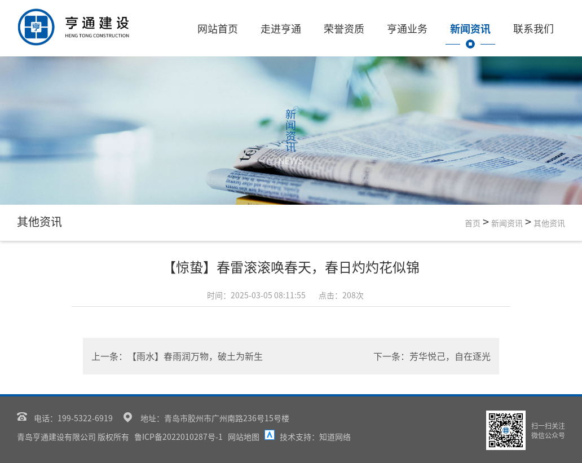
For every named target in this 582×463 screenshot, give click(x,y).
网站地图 (243, 436)
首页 (472, 222)
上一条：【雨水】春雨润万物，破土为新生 (177, 356)
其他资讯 (549, 222)
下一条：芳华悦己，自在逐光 (432, 356)
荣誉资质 (348, 28)
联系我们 (538, 28)
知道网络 (335, 436)
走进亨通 (285, 28)
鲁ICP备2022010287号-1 (178, 436)
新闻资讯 (475, 28)
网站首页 (222, 28)
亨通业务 (411, 28)
